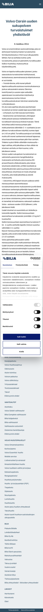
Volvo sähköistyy (11, 380)
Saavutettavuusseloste (28, 610)
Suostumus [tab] (7, 265)
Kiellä (21, 352)
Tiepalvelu (9, 487)
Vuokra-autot (10, 567)
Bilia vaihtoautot (11, 422)
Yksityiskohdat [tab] (22, 265)
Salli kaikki (21, 337)
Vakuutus (8, 559)
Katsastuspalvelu (12, 472)
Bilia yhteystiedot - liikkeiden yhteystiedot (21, 582)
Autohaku (8, 407)
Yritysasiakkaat (11, 384)
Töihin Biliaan (10, 544)
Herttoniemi (9, 593)
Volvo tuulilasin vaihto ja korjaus (18, 468)
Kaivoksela (9, 597)
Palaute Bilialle (11, 528)
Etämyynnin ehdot (12, 396)
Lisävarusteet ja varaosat (15, 460)
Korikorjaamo (10, 448)
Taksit (7, 392)
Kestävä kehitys (11, 540)
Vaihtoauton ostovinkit (14, 426)
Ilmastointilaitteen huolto (15, 464)
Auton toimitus (10, 372)
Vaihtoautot (10, 402)
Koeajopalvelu (10, 361)
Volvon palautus (11, 376)
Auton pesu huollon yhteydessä (17, 506)
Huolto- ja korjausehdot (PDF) (17, 483)
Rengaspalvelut (11, 475)
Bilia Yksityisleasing (13, 357)
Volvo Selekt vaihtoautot (14, 410)
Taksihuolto (9, 510)
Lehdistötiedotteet (12, 532)
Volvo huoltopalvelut (15, 440)
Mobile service (11, 456)
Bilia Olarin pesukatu (13, 551)
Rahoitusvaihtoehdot (13, 555)
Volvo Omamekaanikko (14, 444)
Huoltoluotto (10, 503)
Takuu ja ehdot (11, 563)
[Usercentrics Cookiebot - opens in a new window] (30, 258)
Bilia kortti (9, 548)
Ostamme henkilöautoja (14, 430)
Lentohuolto (9, 499)
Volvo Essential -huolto (14, 452)
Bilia (7, 524)
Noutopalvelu (10, 495)
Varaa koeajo (10, 571)
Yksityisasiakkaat (12, 388)
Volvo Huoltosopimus (13, 365)
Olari (6, 601)
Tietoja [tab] (36, 265)
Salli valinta (21, 344)
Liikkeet (8, 589)
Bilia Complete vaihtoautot (15, 414)
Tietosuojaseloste (12, 579)
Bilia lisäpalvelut (11, 418)
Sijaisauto (9, 491)
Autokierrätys (10, 575)
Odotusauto (9, 368)
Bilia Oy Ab (9, 536)
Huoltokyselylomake (13, 479)
